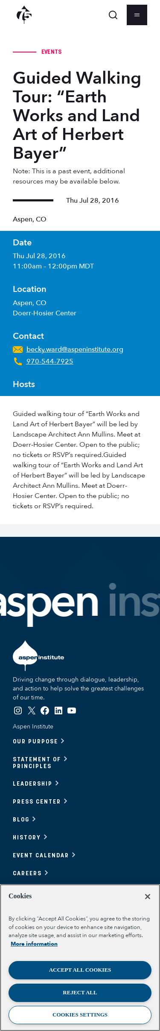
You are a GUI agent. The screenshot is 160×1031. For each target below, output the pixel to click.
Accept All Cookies (80, 970)
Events (51, 51)
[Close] (147, 896)
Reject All (80, 992)
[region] (80, 957)
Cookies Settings (80, 1014)
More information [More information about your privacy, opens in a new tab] (34, 944)
